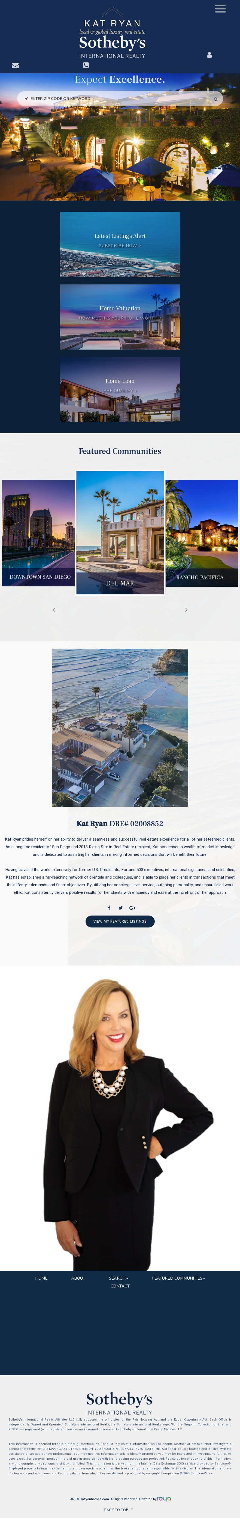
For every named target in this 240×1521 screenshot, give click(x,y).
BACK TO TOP (116, 1510)
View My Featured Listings (120, 921)
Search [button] (118, 1278)
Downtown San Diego (40, 578)
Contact (120, 1286)
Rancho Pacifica (200, 579)
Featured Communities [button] (178, 1278)
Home (41, 1278)
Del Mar (120, 585)
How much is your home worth (118, 318)
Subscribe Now (118, 246)
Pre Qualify (117, 391)
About (78, 1278)
